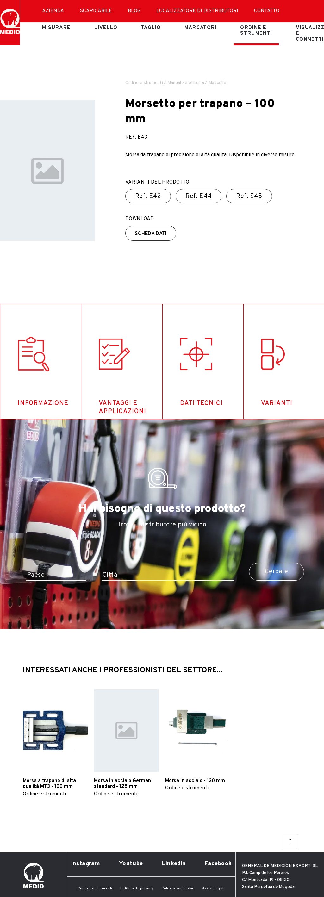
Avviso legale (213, 888)
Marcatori (200, 28)
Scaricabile (96, 11)
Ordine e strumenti (256, 31)
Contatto (266, 11)
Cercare (276, 572)
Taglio (151, 28)
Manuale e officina (185, 82)
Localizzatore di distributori (197, 11)
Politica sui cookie (178, 888)
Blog (134, 11)
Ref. (148, 196)
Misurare (56, 28)
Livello (105, 28)
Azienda (53, 11)
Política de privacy (136, 888)
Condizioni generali (95, 888)
